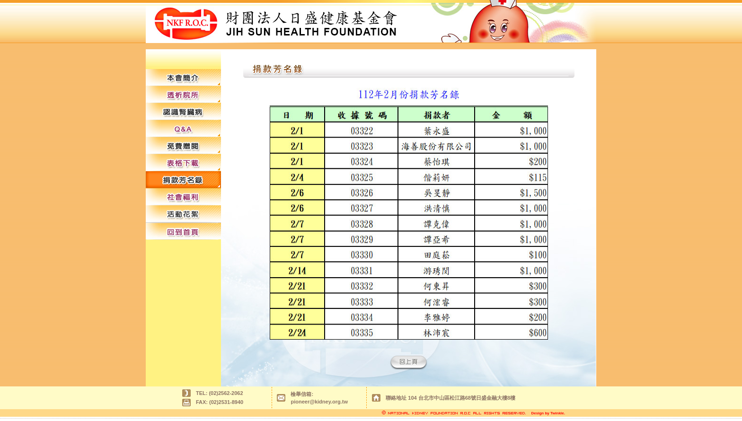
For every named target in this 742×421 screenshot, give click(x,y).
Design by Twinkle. (548, 413)
